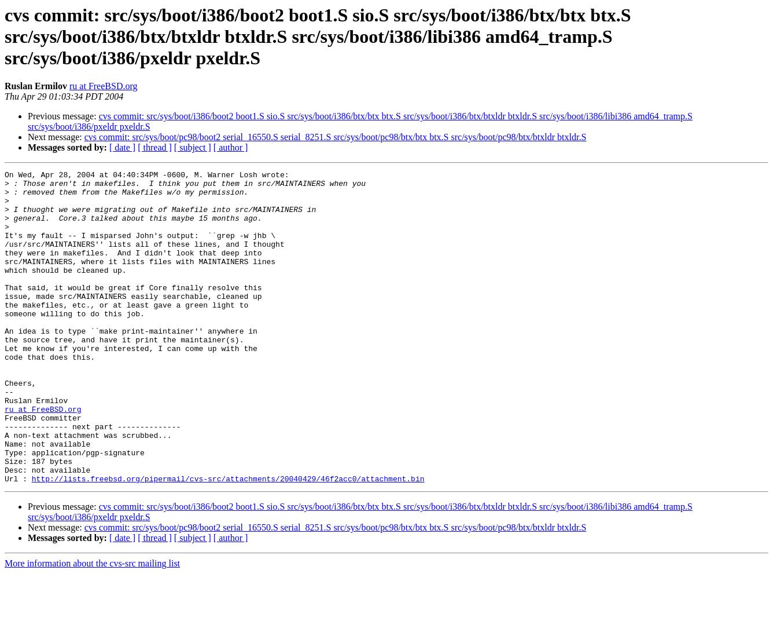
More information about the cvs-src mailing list (92, 626)
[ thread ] (155, 147)
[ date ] (122, 147)
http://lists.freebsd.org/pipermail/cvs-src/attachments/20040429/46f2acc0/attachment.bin (228, 541)
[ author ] (231, 147)
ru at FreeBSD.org (103, 86)
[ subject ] (192, 147)
